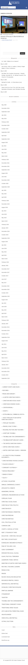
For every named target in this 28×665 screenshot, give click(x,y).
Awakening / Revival (8, 491)
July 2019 (4, 210)
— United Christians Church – (11, 447)
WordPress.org (5, 640)
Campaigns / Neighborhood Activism (13, 495)
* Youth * (4, 477)
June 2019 (4, 214)
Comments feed (6, 636)
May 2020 (4, 193)
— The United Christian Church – (12, 443)
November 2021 (5, 166)
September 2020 (6, 187)
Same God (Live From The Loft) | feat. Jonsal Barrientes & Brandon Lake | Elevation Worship (13, 88)
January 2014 (5, 364)
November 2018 (5, 231)
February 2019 (5, 224)
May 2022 (4, 152)
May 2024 (4, 118)
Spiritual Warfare (7, 590)
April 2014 (4, 354)
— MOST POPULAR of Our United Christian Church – (11, 418)
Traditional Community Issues (11, 604)
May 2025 (4, 104)
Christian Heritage (8, 518)
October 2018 (5, 234)
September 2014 (6, 337)
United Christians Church (7, 40)
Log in (3, 630)
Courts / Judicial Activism (10, 529)
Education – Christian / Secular (12, 536)
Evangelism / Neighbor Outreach (12, 542)
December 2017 (5, 269)
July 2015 (4, 303)
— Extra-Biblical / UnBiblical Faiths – (13, 414)
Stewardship (6, 594)
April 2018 (4, 255)
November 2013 (5, 371)
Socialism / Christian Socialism (11, 587)
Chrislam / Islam (7, 498)
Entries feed (4, 633)
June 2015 (4, 306)
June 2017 (4, 279)
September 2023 (6, 132)
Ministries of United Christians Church (14, 563)
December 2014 (5, 327)
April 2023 (4, 135)
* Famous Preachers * (8, 471)
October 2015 (5, 292)
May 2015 (4, 310)
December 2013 (5, 368)
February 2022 (5, 159)
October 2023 (5, 128)
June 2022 (4, 149)
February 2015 (5, 320)
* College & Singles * (8, 464)
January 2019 (5, 228)
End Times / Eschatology (9, 539)
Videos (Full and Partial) (9, 618)
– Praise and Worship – (9, 393)
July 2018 (4, 245)
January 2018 (5, 265)
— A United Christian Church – (11, 397)
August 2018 (5, 241)
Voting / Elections (7, 621)
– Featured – (5, 390)
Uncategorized (6, 614)
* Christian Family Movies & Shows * (13, 460)
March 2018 (4, 258)
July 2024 (4, 115)
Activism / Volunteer (8, 481)
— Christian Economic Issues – (11, 404)
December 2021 (5, 163)
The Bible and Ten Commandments (12, 601)
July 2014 (4, 344)
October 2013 (5, 375)
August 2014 (5, 340)
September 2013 (6, 378)
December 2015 (5, 286)
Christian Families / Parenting (11, 512)
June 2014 (4, 347)
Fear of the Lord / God (9, 546)
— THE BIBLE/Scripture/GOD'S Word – (13, 440)
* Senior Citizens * (7, 474)
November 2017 (5, 272)
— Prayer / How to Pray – (9, 426)
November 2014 (5, 330)
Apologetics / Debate (8, 488)
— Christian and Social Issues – (11, 400)
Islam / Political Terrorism (10, 556)
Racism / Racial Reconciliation (11, 577)
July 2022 (4, 145)
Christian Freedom (7, 515)
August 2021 (5, 173)
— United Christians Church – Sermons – (14, 451)
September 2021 (6, 169)
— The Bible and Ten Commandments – (14, 436)
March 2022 (4, 156)
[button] (26, 7)
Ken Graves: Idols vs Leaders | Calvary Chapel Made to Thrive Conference (13, 67)
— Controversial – (8, 407)
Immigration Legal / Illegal (10, 553)
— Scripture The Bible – (9, 433)
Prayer (4, 573)
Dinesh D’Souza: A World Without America (12, 37)
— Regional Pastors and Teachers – (13, 429)
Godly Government (8, 549)
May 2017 (4, 282)
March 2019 (4, 221)
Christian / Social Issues (9, 501)
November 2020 (5, 180)
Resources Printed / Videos (10, 580)
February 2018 (5, 262)
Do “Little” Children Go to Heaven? (10, 61)
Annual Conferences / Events (11, 484)
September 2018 (6, 238)
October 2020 (5, 183)
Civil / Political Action (9, 522)
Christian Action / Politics (10, 505)
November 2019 (5, 204)
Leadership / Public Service (10, 560)
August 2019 (5, 207)
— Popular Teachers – (8, 423)
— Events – (5, 411)
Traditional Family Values (10, 607)
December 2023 (5, 125)
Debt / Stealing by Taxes (9, 532)
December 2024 (5, 108)
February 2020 (5, 200)
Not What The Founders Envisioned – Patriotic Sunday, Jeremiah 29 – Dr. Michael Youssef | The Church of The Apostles (14, 75)
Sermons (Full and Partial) (10, 583)
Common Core (6, 525)
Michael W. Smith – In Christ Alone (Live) (12, 82)
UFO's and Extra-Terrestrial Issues (13, 611)
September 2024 (6, 111)
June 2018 (4, 248)
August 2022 (5, 142)
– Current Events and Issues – (11, 387)
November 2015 (5, 289)
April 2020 (4, 197)
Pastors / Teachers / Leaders (11, 566)
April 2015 (4, 313)
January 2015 (5, 323)
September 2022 (6, 139)
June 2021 (4, 176)
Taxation (4, 597)
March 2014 (4, 357)
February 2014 (5, 361)
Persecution (5, 570)
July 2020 (4, 190)
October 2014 (5, 334)
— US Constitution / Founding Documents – (11, 456)
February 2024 (5, 122)
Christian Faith (6, 508)
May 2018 (4, 251)
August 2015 (5, 299)
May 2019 (4, 217)
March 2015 (4, 316)
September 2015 (6, 296)
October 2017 (5, 275)
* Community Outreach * (9, 467)
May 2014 (4, 351)
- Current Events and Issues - (8, 34)
